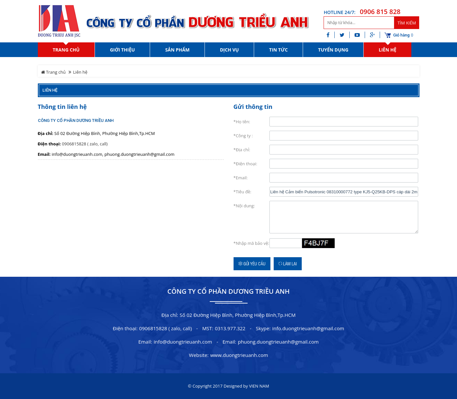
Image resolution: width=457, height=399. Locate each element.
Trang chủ (53, 72)
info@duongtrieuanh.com (183, 341)
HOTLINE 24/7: (339, 12)
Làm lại (288, 263)
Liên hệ (49, 90)
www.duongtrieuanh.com (239, 355)
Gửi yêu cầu (252, 263)
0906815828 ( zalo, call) (85, 144)
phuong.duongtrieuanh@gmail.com (278, 341)
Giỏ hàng (401, 35)
